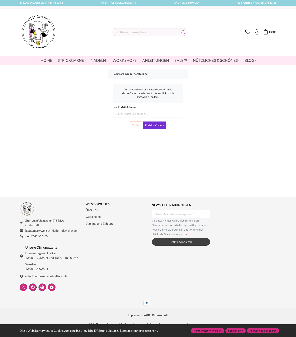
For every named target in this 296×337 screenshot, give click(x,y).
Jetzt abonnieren (181, 242)
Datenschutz (160, 316)
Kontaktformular (57, 277)
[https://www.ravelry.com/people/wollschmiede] (51, 288)
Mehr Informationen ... (145, 330)
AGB (147, 316)
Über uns (92, 210)
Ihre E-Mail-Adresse (124, 107)
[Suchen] (182, 32)
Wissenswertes (98, 204)
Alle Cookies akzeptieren (263, 330)
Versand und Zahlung (99, 223)
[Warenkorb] (269, 32)
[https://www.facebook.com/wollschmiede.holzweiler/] (33, 288)
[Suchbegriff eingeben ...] (144, 32)
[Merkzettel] (246, 32)
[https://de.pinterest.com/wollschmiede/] (42, 288)
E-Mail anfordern (154, 125)
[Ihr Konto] (256, 32)
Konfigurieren (235, 330)
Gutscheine (93, 217)
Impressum (134, 316)
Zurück (136, 125)
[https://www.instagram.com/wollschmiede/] (23, 288)
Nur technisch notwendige (207, 330)
